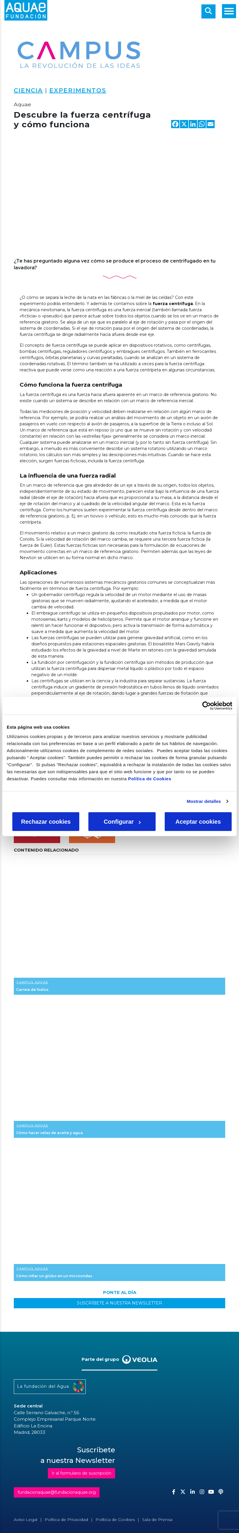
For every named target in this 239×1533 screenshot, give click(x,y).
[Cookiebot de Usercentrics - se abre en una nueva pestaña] (206, 705)
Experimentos (77, 90)
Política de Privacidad (66, 1519)
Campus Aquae (32, 982)
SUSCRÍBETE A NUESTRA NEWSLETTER (119, 1303)
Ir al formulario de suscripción (81, 1473)
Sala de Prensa (157, 1519)
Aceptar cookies (198, 821)
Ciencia (28, 90)
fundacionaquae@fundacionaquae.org (57, 1492)
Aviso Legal (25, 1519)
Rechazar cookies (46, 821)
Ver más (119, 926)
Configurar (122, 821)
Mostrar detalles (204, 801)
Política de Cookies (149, 778)
